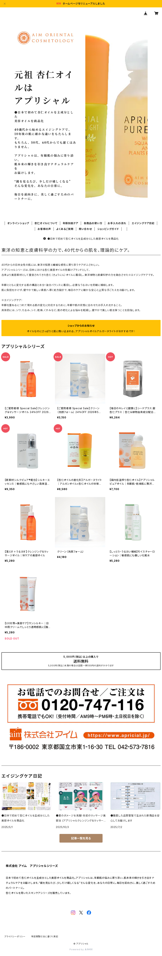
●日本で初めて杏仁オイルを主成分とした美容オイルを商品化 (81, 238)
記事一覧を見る (81, 838)
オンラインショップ (18, 223)
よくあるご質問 (64, 228)
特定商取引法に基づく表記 (44, 936)
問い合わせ (85, 228)
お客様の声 (44, 228)
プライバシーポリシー (15, 936)
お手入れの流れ (117, 223)
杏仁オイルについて (45, 223)
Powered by (81, 949)
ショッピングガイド (108, 228)
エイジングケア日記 (143, 223)
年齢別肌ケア (70, 223)
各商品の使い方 (93, 223)
